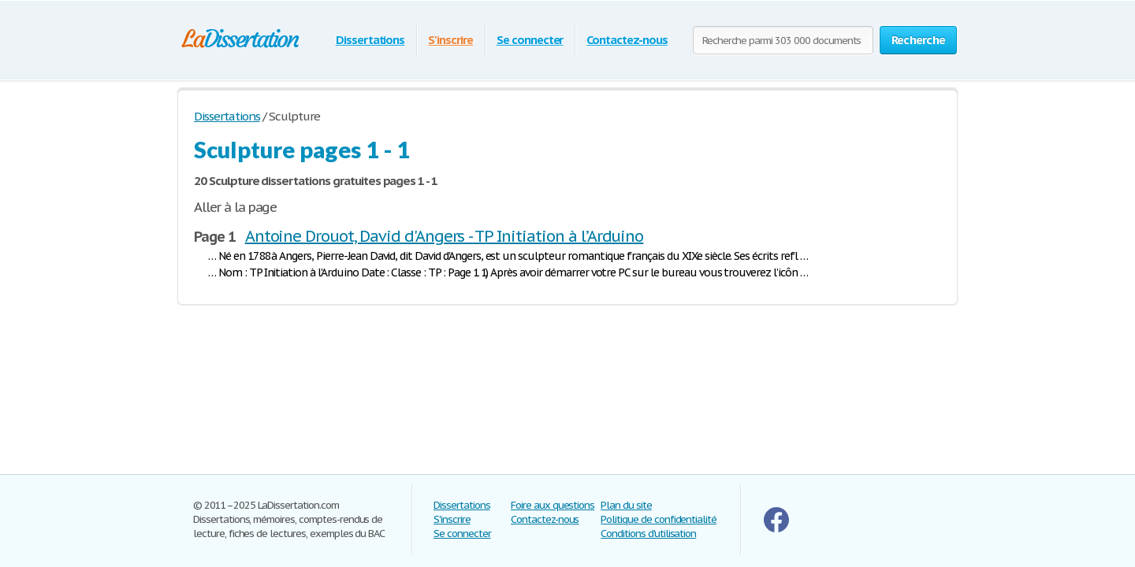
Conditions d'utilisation (648, 533)
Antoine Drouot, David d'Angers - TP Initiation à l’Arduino (444, 236)
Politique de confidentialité (658, 519)
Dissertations (370, 39)
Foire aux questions (552, 505)
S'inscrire (450, 39)
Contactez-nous (626, 39)
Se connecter (530, 39)
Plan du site (626, 505)
